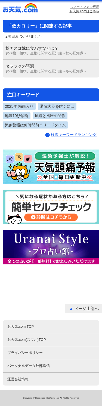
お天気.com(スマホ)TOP (26, 340)
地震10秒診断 (16, 116)
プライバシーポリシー (25, 353)
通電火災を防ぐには (57, 106)
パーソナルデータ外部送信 (28, 366)
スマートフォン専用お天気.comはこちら (84, 9)
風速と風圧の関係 (50, 116)
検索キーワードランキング (74, 134)
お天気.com (20, 9)
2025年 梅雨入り (19, 106)
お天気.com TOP (20, 326)
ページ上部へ (86, 308)
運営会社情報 (18, 379)
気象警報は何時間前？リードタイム (35, 125)
